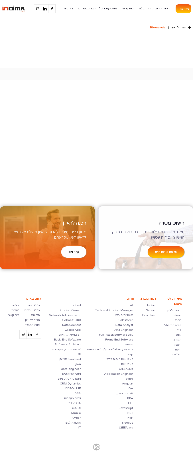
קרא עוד (73, 252)
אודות (15, 310)
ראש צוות (127, 364)
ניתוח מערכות (72, 398)
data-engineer (71, 369)
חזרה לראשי (181, 27)
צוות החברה (32, 325)
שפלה (177, 315)
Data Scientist (71, 325)
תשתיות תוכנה (124, 315)
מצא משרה (33, 305)
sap (130, 354)
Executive (148, 315)
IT (79, 427)
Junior (151, 305)
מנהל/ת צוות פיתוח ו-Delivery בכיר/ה (109, 349)
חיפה (178, 349)
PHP (130, 418)
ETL (130, 403)
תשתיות (128, 344)
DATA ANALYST (70, 335)
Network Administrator (65, 315)
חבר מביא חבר (86, 8)
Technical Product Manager (114, 310)
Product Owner (70, 310)
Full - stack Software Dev (116, 335)
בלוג (142, 8)
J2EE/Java (126, 369)
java (78, 364)
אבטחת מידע (125, 393)
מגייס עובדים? (108, 8)
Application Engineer (118, 374)
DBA (77, 393)
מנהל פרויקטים (71, 374)
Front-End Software (119, 339)
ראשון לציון (174, 310)
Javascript (126, 408)
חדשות (35, 315)
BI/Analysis (157, 27)
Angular (127, 383)
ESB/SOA (74, 403)
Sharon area (172, 325)
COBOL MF (73, 388)
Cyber (76, 418)
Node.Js (127, 423)
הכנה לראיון (128, 8)
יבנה (178, 335)
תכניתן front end (70, 359)
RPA (130, 398)
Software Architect (68, 344)
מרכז (178, 320)
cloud (77, 305)
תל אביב (176, 354)
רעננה (177, 344)
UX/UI (76, 408)
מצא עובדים (32, 310)
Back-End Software (67, 339)
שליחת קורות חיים (166, 252)
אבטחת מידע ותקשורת (66, 349)
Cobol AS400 (71, 320)
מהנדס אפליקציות (69, 379)
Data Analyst (124, 325)
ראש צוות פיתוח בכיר (119, 359)
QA (131, 388)
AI (131, 305)
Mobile (76, 413)
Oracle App (73, 330)
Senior (150, 310)
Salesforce (126, 320)
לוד (179, 330)
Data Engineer (123, 330)
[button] (154, 8)
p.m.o (129, 379)
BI (79, 354)
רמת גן (177, 340)
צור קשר (68, 8)
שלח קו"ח (183, 8)
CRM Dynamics (70, 383)
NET (130, 413)
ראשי (167, 8)
